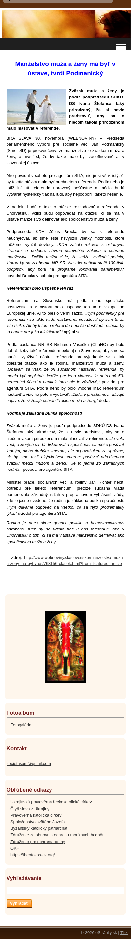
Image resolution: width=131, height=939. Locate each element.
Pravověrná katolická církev (35, 815)
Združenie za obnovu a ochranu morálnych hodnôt (56, 834)
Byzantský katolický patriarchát (38, 828)
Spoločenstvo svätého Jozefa (37, 821)
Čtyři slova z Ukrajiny (29, 808)
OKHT (16, 848)
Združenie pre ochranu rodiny (37, 841)
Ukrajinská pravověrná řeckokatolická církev (51, 801)
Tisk (124, 932)
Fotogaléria (20, 725)
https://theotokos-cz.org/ (32, 854)
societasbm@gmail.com (29, 763)
